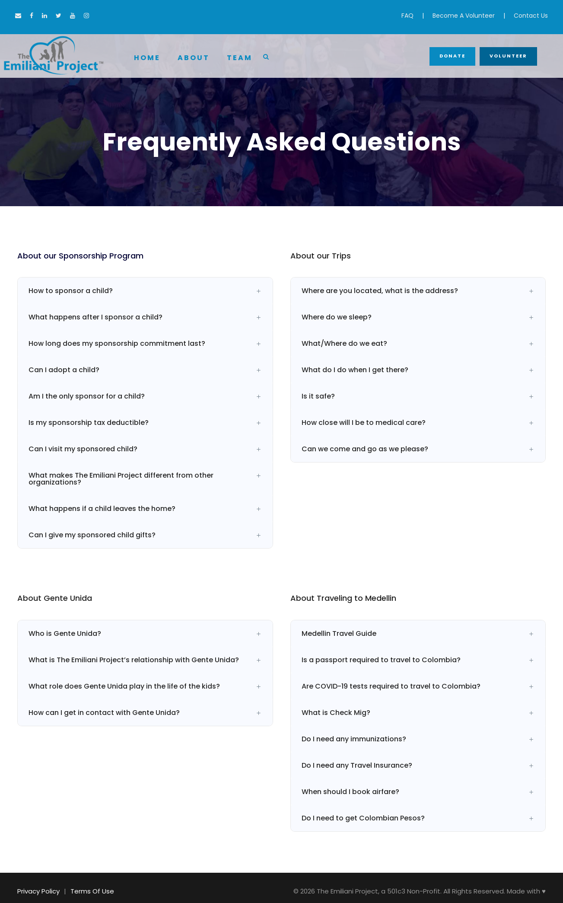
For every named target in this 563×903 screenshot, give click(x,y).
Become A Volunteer (464, 15)
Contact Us (531, 15)
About (194, 58)
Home (147, 58)
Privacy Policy (38, 891)
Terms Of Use (92, 891)
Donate (452, 55)
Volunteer (508, 55)
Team (239, 58)
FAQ (407, 15)
